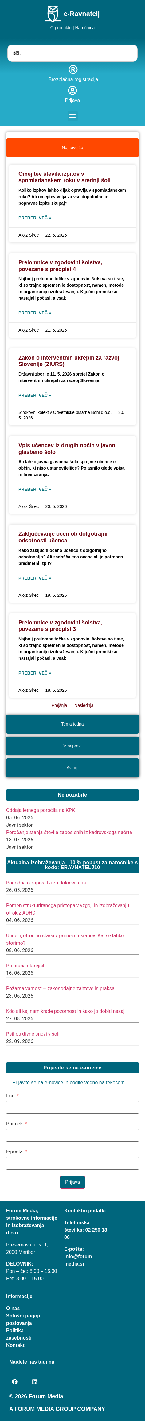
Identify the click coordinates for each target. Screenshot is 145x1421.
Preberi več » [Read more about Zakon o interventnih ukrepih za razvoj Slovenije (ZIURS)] (34, 395)
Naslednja (83, 705)
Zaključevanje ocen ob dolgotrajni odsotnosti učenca (63, 537)
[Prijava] (72, 90)
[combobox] (72, 53)
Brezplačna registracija (73, 79)
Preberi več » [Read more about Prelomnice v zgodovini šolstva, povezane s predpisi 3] (34, 673)
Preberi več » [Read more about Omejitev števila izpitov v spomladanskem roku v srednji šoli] (34, 217)
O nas (13, 1308)
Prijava (72, 100)
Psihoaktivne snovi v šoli (33, 1034)
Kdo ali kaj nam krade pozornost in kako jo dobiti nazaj (65, 1011)
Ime (10, 1095)
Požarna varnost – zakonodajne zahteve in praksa (60, 988)
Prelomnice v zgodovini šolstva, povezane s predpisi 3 (60, 626)
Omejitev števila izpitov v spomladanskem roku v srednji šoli (64, 177)
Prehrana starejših (26, 966)
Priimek (14, 1123)
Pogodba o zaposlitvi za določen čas (46, 883)
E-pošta (14, 1151)
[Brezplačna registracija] (73, 69)
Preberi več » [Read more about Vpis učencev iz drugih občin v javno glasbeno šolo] (34, 489)
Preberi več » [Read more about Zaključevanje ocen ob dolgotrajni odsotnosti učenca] (34, 578)
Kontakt (15, 1345)
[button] (73, 116)
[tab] (72, 147)
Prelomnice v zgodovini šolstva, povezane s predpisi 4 (60, 265)
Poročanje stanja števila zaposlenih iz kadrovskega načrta (69, 832)
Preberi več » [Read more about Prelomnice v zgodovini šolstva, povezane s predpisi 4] (34, 312)
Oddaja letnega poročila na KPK (40, 810)
